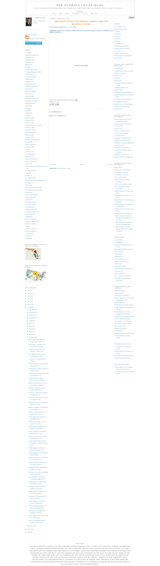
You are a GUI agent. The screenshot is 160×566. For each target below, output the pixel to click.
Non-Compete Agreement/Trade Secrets (36, 166)
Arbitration (28, 60)
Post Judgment (29, 178)
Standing (27, 216)
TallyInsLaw (117, 76)
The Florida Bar (118, 68)
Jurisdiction (28, 147)
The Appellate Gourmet (120, 101)
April (30, 331)
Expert (27, 110)
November (32, 312)
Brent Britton (118, 80)
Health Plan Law (119, 256)
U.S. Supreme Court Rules (121, 175)
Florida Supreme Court (31, 125)
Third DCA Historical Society (122, 358)
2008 (28, 532)
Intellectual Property (31, 139)
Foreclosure (28, 127)
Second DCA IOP (119, 135)
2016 (28, 290)
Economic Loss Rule (31, 98)
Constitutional (29, 77)
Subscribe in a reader (31, 34)
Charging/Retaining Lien (32, 72)
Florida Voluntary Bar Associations (124, 71)
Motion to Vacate (30, 161)
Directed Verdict (29, 91)
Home (81, 164)
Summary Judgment (30, 221)
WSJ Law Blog (118, 251)
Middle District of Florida (121, 46)
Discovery (28, 96)
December (32, 309)
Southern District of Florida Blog (123, 104)
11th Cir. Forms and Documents (123, 184)
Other (26, 173)
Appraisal (28, 57)
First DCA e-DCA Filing (121, 133)
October (31, 315)
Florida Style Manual (120, 328)
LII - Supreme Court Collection (123, 321)
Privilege (27, 183)
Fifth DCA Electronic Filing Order (123, 157)
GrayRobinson (29, 132)
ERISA (27, 106)
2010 (28, 307)
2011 (28, 304)
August (31, 320)
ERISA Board (118, 254)
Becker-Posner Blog (119, 266)
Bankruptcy (28, 62)
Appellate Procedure (30, 55)
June (30, 326)
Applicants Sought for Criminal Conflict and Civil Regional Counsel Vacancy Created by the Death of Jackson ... (81, 31)
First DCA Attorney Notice (121, 131)
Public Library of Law (120, 326)
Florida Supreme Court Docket (122, 55)
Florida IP (117, 78)
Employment (28, 103)
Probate (27, 185)
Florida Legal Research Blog (122, 318)
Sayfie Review (118, 109)
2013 (28, 299)
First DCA (28, 122)
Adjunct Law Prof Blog (120, 261)
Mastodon (80, 12)
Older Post (110, 164)
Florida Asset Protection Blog (122, 99)
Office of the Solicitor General (122, 323)
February (31, 337)
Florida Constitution (119, 291)
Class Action (28, 74)
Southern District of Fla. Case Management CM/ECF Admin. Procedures (123, 229)
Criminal (27, 79)
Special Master (29, 214)
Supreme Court (29, 224)
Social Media (29, 207)
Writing (27, 238)
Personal (27, 175)
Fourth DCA (28, 130)
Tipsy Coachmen (30, 231)
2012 (28, 301)
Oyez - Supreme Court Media (122, 276)
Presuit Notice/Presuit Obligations (34, 180)
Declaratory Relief (30, 86)
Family (27, 113)
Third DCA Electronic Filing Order (124, 143)
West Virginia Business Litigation (123, 249)
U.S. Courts (117, 51)
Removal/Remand (30, 195)
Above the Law (118, 271)
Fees (26, 115)
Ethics (27, 108)
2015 (28, 293)
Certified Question (30, 69)
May (30, 329)
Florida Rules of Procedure (121, 295)
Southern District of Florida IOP (123, 213)
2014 (28, 296)
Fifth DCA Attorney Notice (121, 154)
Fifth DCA (28, 118)
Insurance (28, 137)
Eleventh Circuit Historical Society (124, 355)
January (31, 526)
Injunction (28, 135)
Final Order (28, 120)
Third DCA (28, 228)
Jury (26, 149)
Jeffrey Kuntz (40, 17)
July (30, 323)
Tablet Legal (117, 263)
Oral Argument (29, 170)
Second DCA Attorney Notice (122, 138)
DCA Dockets (118, 58)
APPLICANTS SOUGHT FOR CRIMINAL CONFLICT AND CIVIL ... (38, 443)
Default (27, 89)
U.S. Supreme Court (119, 26)
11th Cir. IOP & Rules (120, 177)
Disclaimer (28, 93)
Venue (27, 236)
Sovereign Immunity (31, 212)
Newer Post (53, 164)
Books (27, 67)
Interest (27, 142)
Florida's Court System (120, 53)
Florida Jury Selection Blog (122, 106)
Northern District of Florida (122, 48)
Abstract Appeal (118, 90)
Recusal (27, 192)
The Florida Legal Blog (80, 5)
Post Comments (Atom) (63, 168)
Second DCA (29, 204)
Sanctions (28, 199)
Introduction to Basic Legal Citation (124, 333)
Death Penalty (29, 84)
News (26, 164)
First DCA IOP (118, 128)
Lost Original (29, 154)
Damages (27, 81)
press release (69, 27)
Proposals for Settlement (32, 187)
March (31, 334)
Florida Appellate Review (121, 87)
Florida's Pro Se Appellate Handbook (124, 316)
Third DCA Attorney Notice (122, 140)
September (32, 318)
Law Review (28, 151)
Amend (27, 52)
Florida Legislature (119, 302)
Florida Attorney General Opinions (124, 305)
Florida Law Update (119, 73)
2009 (28, 529)
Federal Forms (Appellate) (121, 172)
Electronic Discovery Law (121, 259)
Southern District (30, 209)
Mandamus (28, 156)
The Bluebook (118, 331)
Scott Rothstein (29, 202)
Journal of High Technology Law (123, 268)
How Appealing (118, 242)
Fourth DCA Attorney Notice (122, 147)
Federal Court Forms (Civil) (122, 170)
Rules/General (29, 197)
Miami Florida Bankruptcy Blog (123, 92)
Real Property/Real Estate (32, 190)
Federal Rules (118, 167)
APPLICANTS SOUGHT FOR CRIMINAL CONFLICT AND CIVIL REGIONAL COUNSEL (81, 22)
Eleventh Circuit (29, 101)
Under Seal (28, 233)
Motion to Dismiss (30, 159)
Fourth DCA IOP (119, 145)
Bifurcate (27, 65)
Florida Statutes (118, 293)
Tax (26, 226)
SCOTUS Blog (118, 240)
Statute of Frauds (30, 219)
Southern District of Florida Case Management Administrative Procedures (123, 218)
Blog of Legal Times (120, 273)
